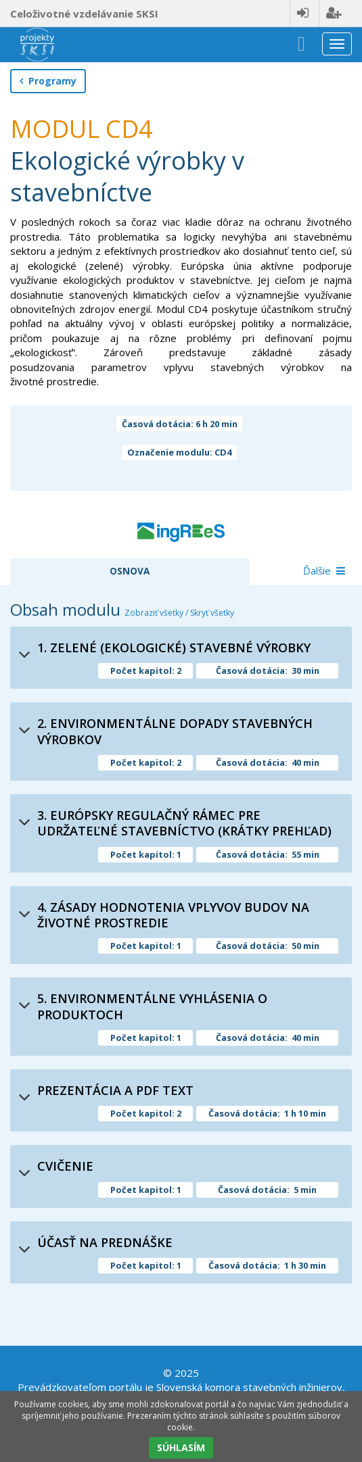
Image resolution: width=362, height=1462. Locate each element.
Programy (48, 80)
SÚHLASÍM (181, 1447)
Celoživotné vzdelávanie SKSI (84, 13)
